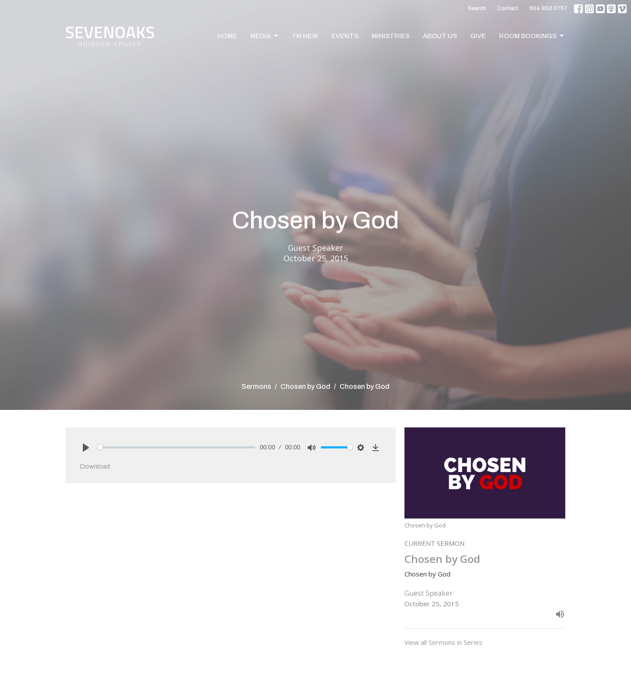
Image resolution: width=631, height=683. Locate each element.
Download (95, 466)
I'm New (305, 35)
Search (477, 8)
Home (227, 35)
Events (344, 35)
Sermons (256, 386)
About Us (440, 35)
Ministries (391, 35)
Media (265, 36)
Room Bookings (532, 36)
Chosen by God (305, 386)
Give (478, 35)
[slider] (176, 447)
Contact (507, 8)
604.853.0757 (548, 8)
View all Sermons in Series (443, 642)
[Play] (86, 448)
